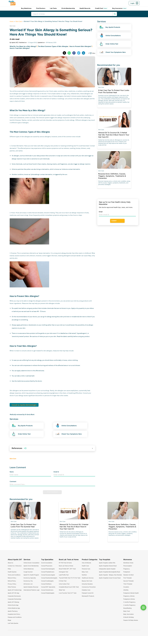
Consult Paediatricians (47, 572)
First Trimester (127, 578)
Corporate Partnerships (14, 599)
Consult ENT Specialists (48, 587)
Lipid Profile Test (64, 575)
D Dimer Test (62, 581)
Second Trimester (128, 581)
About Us (10, 563)
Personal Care (86, 569)
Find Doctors (40, 8)
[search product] (115, 14)
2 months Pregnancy (129, 605)
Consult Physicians (46, 566)
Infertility (125, 590)
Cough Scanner (28, 572)
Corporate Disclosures (14, 596)
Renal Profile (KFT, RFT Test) (67, 569)
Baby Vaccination (128, 614)
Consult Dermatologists (48, 569)
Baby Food (126, 611)
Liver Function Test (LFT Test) (67, 593)
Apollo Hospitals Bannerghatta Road (109, 572)
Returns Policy (12, 578)
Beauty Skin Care (87, 581)
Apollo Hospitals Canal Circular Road (109, 578)
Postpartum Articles (129, 599)
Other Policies (12, 587)
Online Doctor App (13, 605)
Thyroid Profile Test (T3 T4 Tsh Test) (69, 578)
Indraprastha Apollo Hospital (107, 569)
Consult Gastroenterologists (49, 578)
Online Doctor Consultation (31, 563)
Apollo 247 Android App (14, 590)
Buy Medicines (26, 8)
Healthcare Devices (87, 578)
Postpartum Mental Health (131, 593)
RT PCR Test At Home (65, 563)
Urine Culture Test (64, 584)
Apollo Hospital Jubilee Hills (107, 563)
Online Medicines (29, 569)
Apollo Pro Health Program (31, 575)
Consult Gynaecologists (48, 575)
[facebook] (74, 53)
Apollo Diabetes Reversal (31, 587)
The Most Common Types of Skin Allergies (53, 46)
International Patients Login (32, 590)
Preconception (127, 566)
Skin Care (18, 21)
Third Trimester (127, 584)
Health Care (85, 566)
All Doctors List (28, 584)
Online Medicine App (14, 608)
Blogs (9, 620)
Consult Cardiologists (47, 581)
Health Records (85, 8)
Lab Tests (53, 8)
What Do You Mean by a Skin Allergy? (23, 46)
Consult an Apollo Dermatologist (24, 405)
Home (12, 21)
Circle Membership (68, 8)
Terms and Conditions (14, 575)
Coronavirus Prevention (89, 587)
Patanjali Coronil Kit (87, 593)
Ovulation (126, 587)
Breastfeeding (127, 608)
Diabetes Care (86, 590)
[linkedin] (84, 53)
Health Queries (12, 572)
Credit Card (101, 8)
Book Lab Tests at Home (66, 566)
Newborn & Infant (128, 575)
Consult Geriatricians (47, 590)
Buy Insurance (119, 8)
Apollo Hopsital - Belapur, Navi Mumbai (110, 575)
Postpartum (126, 572)
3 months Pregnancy (129, 602)
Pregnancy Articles (128, 596)
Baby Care (85, 572)
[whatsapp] (70, 53)
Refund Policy (12, 581)
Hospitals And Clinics (14, 614)
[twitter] (65, 53)
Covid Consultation (46, 563)
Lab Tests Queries (13, 623)
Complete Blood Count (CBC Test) (69, 587)
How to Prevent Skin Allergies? (80, 46)
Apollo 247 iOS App (13, 593)
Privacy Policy (12, 584)
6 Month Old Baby (128, 617)
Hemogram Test (63, 572)
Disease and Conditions (15, 617)
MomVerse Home (128, 563)
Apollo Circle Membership (31, 566)
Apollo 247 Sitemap (13, 602)
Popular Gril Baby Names (130, 620)
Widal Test (62, 590)
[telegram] (79, 53)
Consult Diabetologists (47, 593)
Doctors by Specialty (30, 578)
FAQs (9, 569)
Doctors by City (28, 581)
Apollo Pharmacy (13, 611)
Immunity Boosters (87, 584)
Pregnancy (126, 569)
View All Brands (86, 563)
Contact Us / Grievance (14, 566)
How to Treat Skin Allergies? (20, 48)
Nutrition (84, 575)
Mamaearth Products (88, 596)
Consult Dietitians (46, 584)
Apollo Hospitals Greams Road (108, 566)
